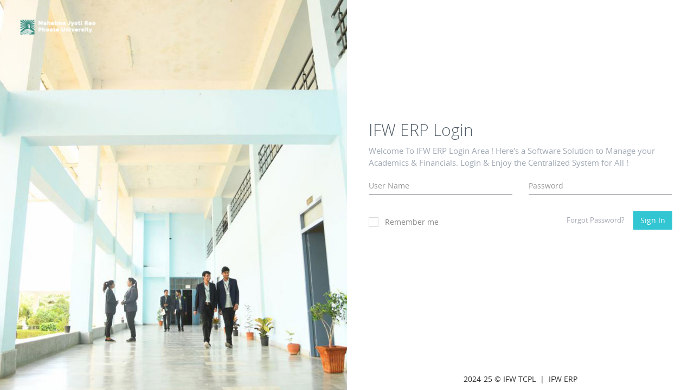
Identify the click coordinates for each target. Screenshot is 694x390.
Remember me (404, 222)
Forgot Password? (596, 220)
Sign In (652, 220)
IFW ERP (563, 379)
